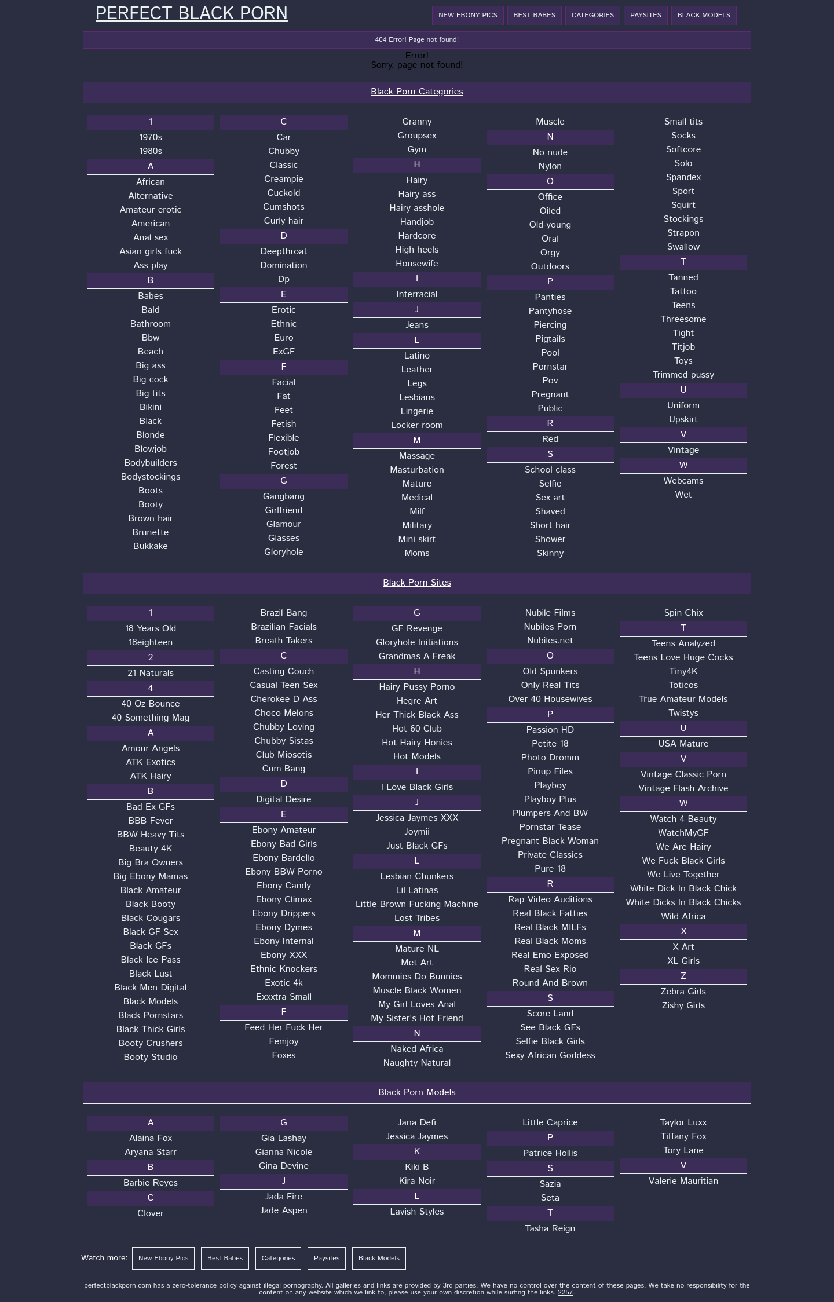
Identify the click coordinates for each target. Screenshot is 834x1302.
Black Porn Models (416, 1092)
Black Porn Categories (417, 91)
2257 (565, 1292)
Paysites (645, 15)
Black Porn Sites (417, 583)
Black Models (704, 15)
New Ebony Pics (467, 15)
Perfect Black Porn (192, 14)
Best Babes (534, 15)
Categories (593, 15)
